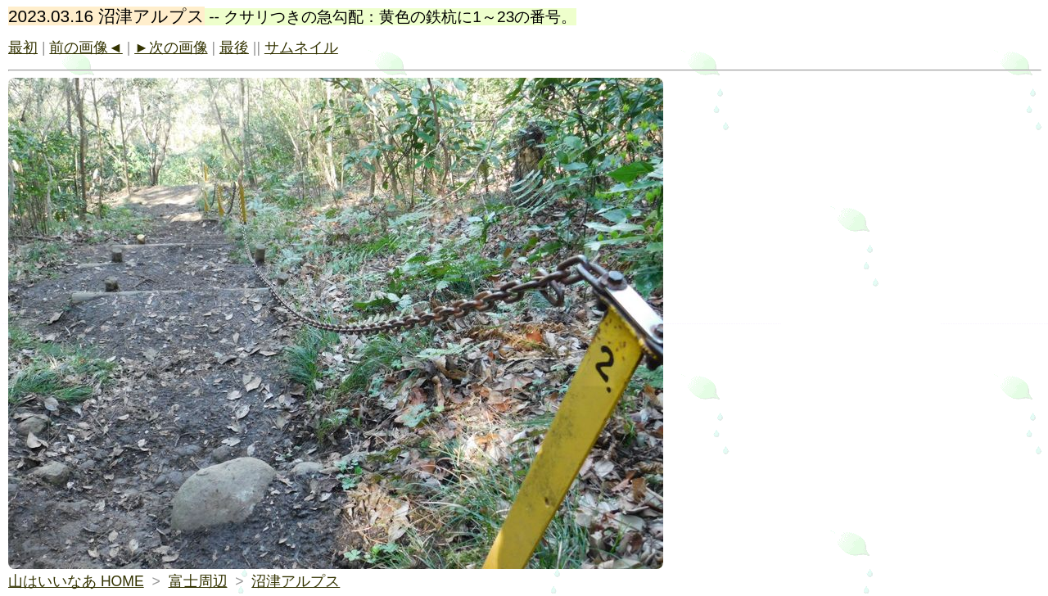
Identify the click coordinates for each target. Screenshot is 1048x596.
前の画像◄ (85, 47)
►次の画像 (170, 47)
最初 (23, 47)
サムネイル (301, 47)
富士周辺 (198, 581)
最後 (234, 47)
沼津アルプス (295, 581)
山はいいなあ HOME (76, 581)
